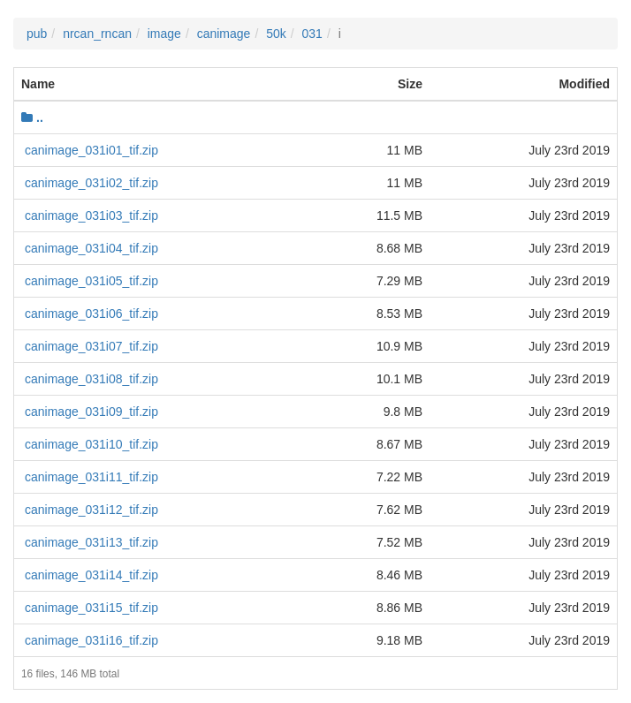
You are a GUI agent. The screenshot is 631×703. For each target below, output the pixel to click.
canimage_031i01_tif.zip (91, 150)
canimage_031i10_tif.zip (91, 444)
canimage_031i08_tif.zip (91, 379)
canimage (224, 33)
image (164, 33)
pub (37, 33)
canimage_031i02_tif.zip (91, 183)
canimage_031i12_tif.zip (91, 510)
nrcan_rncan (97, 33)
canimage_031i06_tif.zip (91, 313)
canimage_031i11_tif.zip (91, 477)
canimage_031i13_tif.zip (91, 542)
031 (312, 33)
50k (276, 33)
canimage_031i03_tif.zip (91, 215)
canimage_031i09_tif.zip (91, 411)
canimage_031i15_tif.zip (91, 608)
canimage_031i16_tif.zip (91, 640)
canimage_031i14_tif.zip (91, 575)
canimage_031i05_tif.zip (91, 281)
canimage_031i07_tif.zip (91, 346)
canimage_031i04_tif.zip (91, 248)
